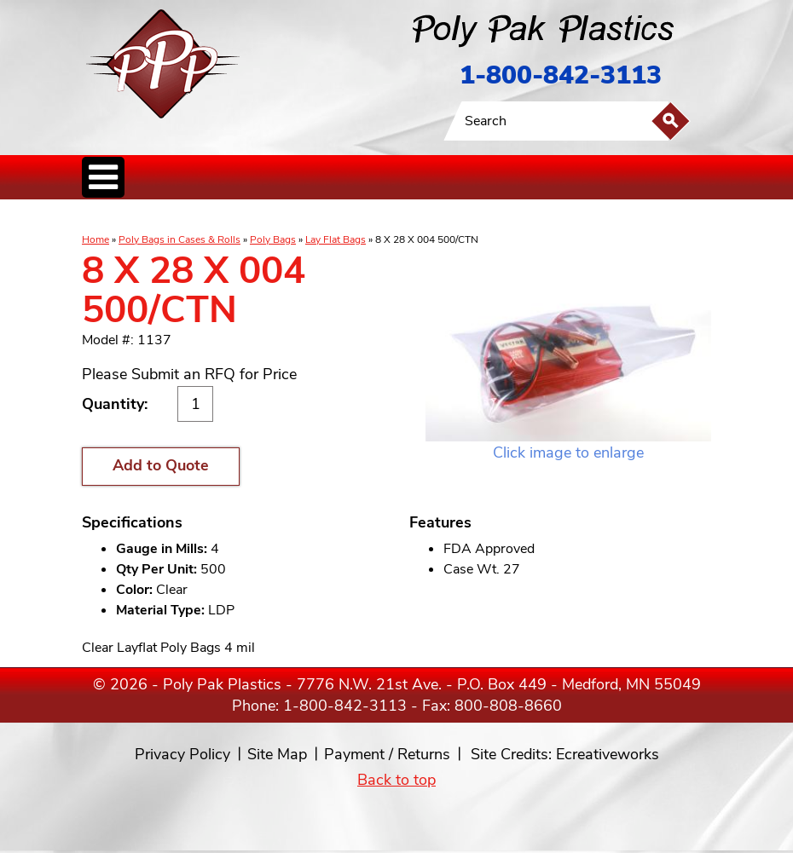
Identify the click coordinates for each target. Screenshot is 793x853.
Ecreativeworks (607, 754)
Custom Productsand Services (597, 217)
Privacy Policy (182, 754)
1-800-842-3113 (561, 75)
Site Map (277, 754)
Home (95, 239)
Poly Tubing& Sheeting (202, 217)
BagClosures (516, 217)
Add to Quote (161, 465)
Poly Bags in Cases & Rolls (179, 239)
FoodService (467, 217)
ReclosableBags (272, 217)
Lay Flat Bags (335, 239)
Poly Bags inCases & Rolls (124, 217)
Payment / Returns (387, 754)
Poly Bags (273, 239)
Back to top (396, 779)
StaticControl (328, 217)
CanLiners (370, 217)
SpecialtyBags (417, 217)
